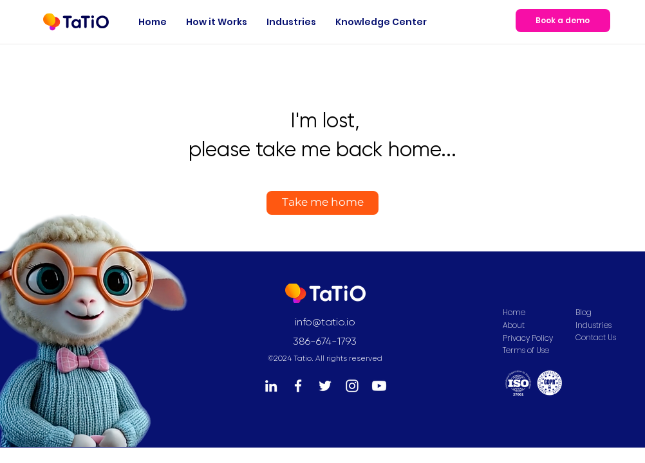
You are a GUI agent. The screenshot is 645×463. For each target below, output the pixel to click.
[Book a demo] (563, 20)
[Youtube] (379, 385)
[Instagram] (352, 385)
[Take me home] (322, 203)
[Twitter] (325, 385)
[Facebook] (298, 385)
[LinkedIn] (271, 385)
